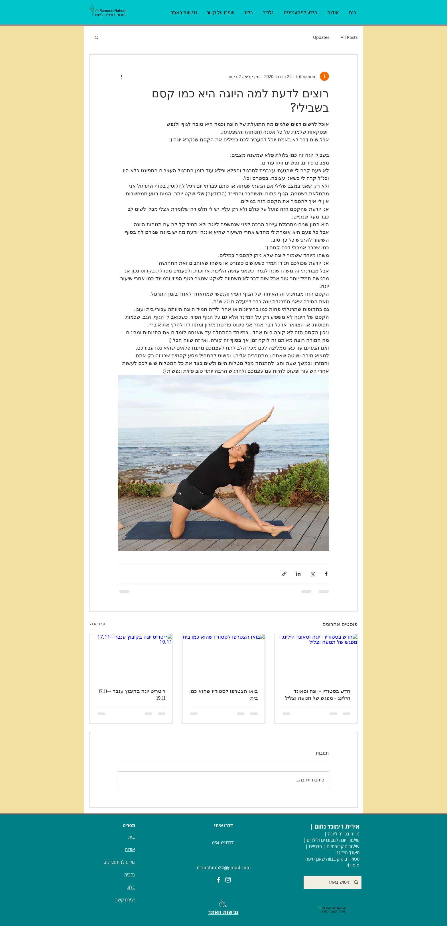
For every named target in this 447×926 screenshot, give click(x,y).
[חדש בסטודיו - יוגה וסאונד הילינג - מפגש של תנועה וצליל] (316, 657)
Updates (321, 37)
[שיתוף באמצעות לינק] (284, 573)
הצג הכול (97, 623)
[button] (96, 37)
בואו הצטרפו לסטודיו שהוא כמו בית (223, 694)
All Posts (349, 37)
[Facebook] (218, 879)
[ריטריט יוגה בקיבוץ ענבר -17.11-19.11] (131, 657)
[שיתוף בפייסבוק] (326, 573)
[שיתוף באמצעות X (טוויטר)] (312, 573)
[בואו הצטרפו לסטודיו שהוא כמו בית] (223, 657)
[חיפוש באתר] (333, 882)
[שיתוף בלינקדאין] (298, 573)
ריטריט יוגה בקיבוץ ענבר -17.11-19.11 (131, 694)
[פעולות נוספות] (121, 76)
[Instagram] (228, 879)
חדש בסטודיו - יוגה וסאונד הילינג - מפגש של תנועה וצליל (317, 694)
